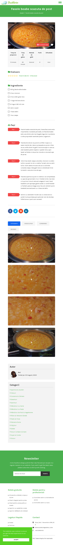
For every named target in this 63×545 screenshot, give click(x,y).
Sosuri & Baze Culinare (18, 432)
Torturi (12, 438)
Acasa (11, 522)
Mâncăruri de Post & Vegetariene (21, 412)
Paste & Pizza (15, 419)
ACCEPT (16, 539)
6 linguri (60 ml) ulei (17, 104)
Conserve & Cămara (17, 396)
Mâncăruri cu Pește (17, 409)
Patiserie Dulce (15, 422)
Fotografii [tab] (14, 223)
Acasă (22, 13)
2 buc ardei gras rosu (17, 97)
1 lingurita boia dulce (17, 100)
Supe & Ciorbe (15, 435)
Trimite (45, 474)
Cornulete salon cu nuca (41, 502)
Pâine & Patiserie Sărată (18, 416)
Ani (19, 372)
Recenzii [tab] (13, 229)
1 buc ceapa (14, 115)
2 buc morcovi (15, 93)
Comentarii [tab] (43, 223)
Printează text (42, 45)
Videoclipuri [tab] (28, 223)
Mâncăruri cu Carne (17, 406)
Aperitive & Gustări (17, 390)
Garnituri (13, 403)
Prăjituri (13, 425)
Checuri (13, 393)
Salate (12, 429)
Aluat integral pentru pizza (18, 500)
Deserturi (13, 399)
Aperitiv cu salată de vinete (18, 508)
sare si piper (14, 108)
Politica (11, 525)
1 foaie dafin (14, 111)
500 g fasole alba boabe (18, 89)
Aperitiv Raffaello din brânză (18, 511)
